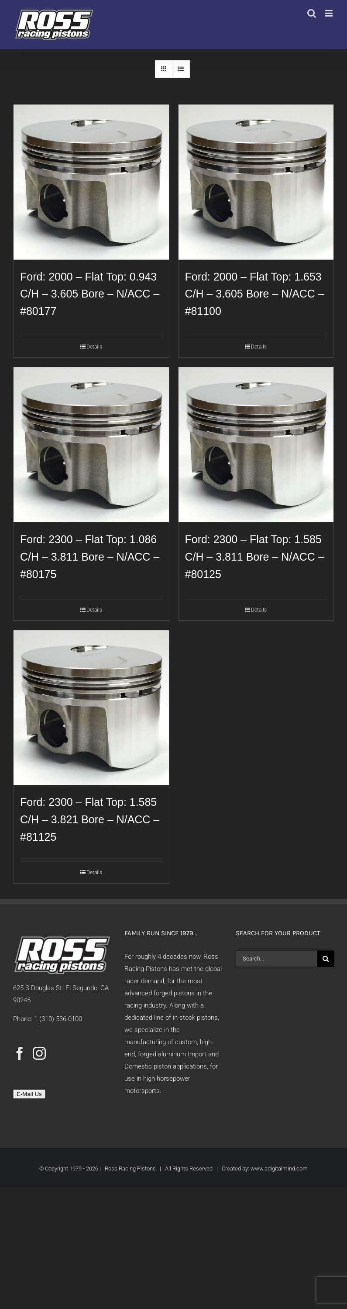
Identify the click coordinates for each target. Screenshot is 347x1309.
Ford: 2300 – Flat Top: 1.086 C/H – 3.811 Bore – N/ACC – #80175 (89, 556)
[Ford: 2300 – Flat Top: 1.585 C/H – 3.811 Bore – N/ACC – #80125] (256, 444)
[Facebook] (19, 1053)
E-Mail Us (29, 1094)
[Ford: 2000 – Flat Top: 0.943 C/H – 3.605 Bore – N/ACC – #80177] (91, 182)
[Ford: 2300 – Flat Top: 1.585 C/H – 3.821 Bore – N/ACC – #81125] (91, 707)
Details (94, 347)
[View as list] (180, 69)
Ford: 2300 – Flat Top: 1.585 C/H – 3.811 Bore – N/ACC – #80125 (254, 556)
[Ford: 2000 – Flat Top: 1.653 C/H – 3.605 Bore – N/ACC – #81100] (256, 182)
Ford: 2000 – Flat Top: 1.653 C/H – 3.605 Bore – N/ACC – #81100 (254, 294)
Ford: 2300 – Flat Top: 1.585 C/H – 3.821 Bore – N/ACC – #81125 (89, 819)
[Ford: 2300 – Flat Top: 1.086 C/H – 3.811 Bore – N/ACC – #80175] (91, 444)
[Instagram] (39, 1053)
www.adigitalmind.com (279, 1168)
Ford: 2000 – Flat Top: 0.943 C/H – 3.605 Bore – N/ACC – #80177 (89, 294)
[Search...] (276, 958)
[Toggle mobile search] (311, 13)
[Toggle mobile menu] (329, 13)
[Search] (325, 958)
